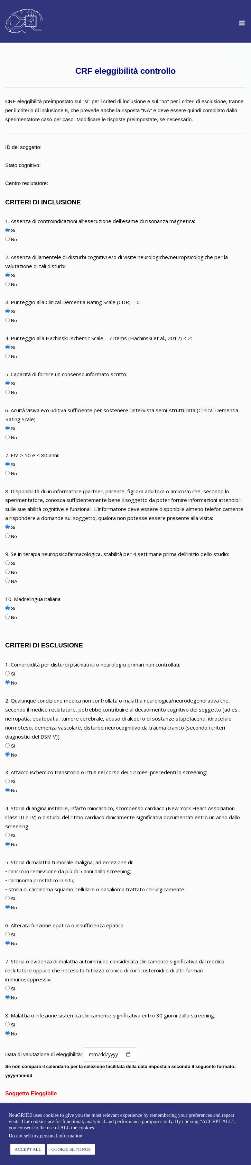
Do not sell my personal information (45, 1135)
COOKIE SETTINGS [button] (71, 1149)
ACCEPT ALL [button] (28, 1149)
